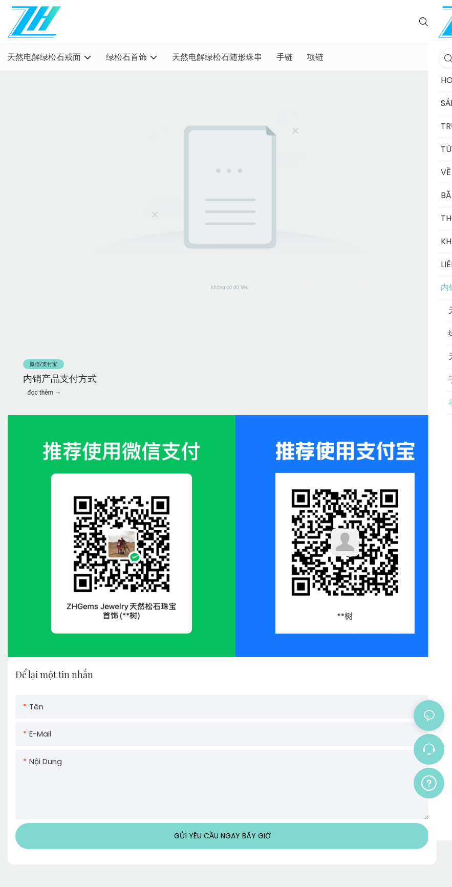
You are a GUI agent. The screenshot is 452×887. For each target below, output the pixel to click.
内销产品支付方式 (60, 378)
